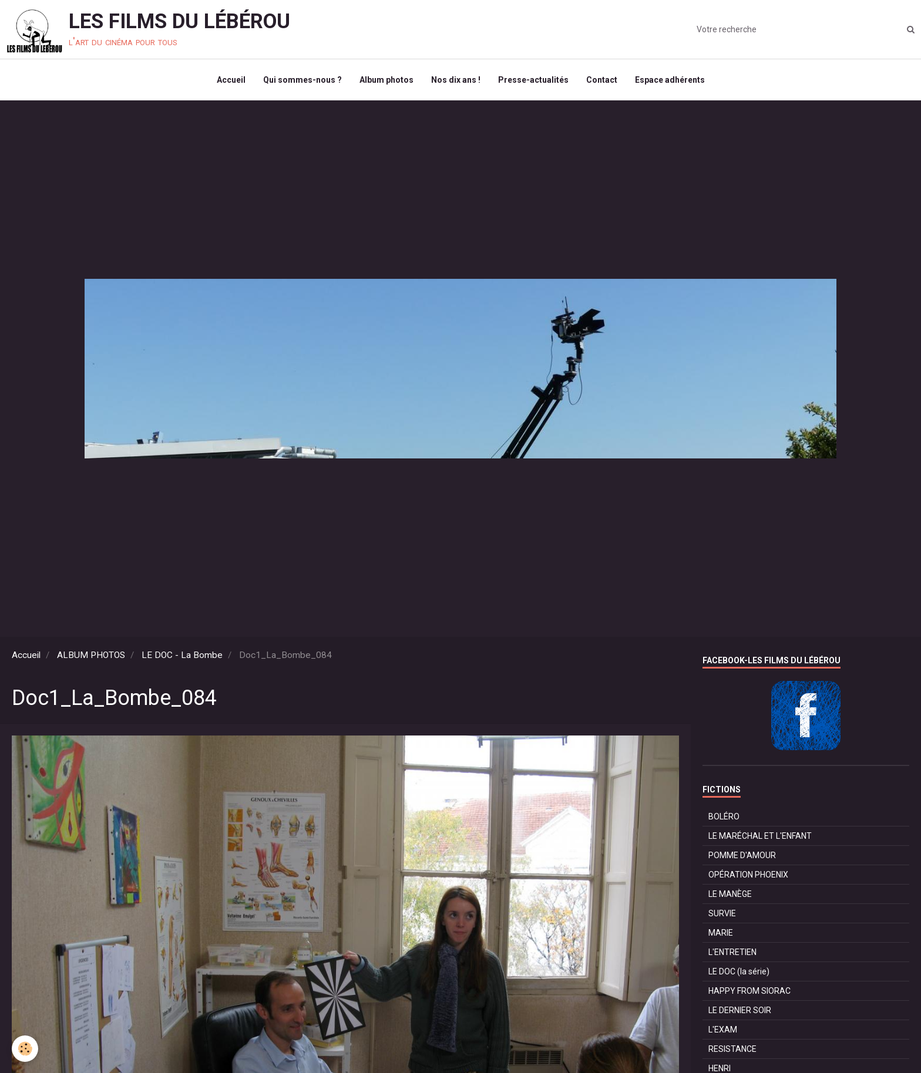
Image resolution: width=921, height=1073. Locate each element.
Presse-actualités (533, 80)
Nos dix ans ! (455, 80)
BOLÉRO (724, 816)
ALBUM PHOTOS (91, 655)
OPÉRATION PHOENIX (748, 874)
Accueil (231, 80)
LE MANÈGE (730, 894)
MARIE (720, 932)
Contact (601, 80)
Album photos (386, 80)
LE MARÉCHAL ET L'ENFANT (760, 836)
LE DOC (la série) (738, 971)
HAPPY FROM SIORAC (749, 991)
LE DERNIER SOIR (739, 1010)
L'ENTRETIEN (732, 952)
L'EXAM (722, 1029)
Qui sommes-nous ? (302, 80)
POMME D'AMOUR (742, 855)
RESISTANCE (732, 1049)
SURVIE (722, 913)
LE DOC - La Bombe (182, 655)
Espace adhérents (670, 80)
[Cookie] (25, 1048)
